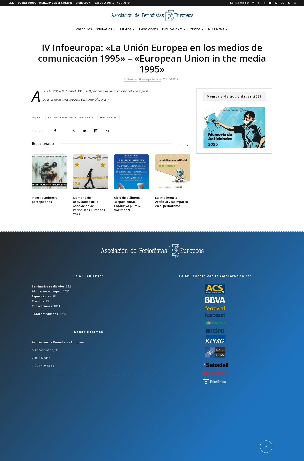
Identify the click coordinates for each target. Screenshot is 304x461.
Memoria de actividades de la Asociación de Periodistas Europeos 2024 (89, 205)
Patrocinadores (104, 2)
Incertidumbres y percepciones (44, 199)
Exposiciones (148, 29)
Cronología (82, 2)
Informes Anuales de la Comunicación (71, 117)
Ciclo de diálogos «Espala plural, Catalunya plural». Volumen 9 (127, 203)
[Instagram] (264, 3)
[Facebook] (253, 3)
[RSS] (275, 3)
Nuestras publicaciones (150, 79)
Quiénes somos (27, 2)
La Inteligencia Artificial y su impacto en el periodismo (171, 201)
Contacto (123, 2)
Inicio (11, 2)
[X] (258, 3)
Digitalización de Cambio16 (55, 2)
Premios (125, 29)
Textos (195, 29)
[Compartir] (55, 130)
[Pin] (74, 130)
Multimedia (216, 29)
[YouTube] (270, 3)
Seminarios (104, 29)
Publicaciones (172, 29)
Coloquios (84, 29)
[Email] (107, 130)
